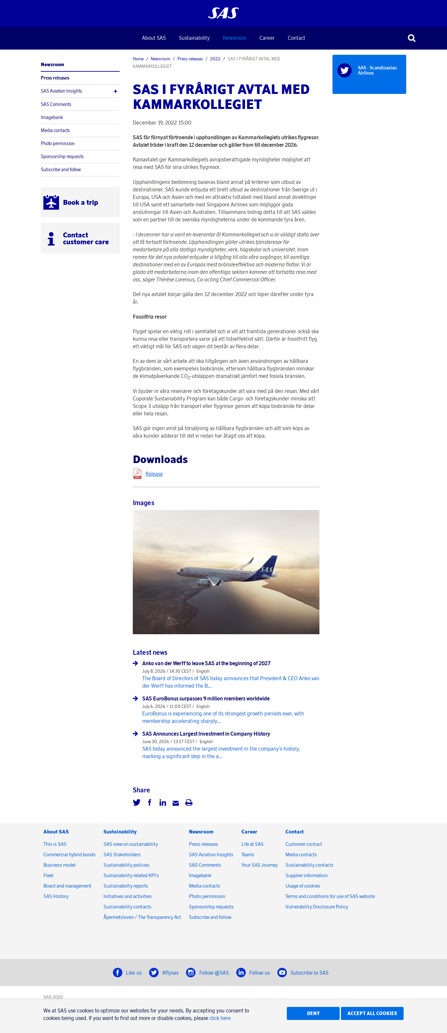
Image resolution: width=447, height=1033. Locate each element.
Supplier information (306, 875)
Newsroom (234, 38)
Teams (247, 854)
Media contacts (55, 130)
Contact (296, 38)
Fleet (48, 875)
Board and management (67, 886)
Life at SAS (252, 844)
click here (220, 1018)
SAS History (56, 896)
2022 (215, 58)
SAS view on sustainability (130, 844)
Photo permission (58, 143)
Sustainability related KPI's (131, 875)
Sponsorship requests (62, 156)
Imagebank (52, 117)
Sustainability (194, 38)
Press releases (55, 78)
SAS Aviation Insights (61, 91)
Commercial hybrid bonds (69, 854)
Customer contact (303, 844)
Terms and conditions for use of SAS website (330, 896)
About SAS (154, 38)
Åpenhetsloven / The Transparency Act (142, 917)
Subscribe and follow (61, 169)
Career (267, 38)
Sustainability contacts (127, 907)
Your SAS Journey (259, 865)
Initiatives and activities (127, 896)
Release (154, 474)
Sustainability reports (125, 886)
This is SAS (55, 844)
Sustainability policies (126, 865)
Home (138, 58)
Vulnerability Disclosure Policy (317, 907)
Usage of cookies (302, 886)
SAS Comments (56, 104)
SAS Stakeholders (122, 854)
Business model (59, 865)
